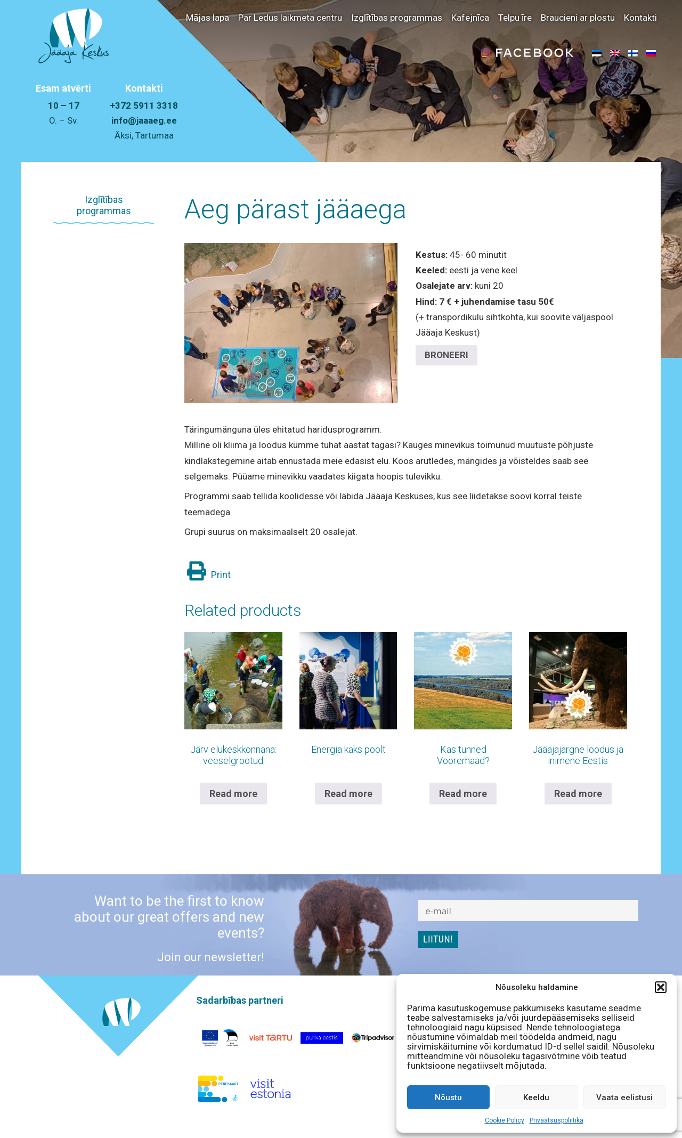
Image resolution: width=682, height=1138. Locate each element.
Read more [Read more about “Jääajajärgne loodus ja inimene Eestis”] (578, 793)
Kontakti (640, 17)
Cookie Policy (504, 1120)
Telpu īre (515, 17)
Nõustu (448, 1097)
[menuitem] (597, 52)
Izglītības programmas (396, 17)
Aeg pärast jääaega (295, 209)
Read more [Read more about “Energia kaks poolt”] (348, 793)
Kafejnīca (470, 17)
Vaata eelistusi (624, 1097)
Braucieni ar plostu (578, 17)
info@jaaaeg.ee (144, 120)
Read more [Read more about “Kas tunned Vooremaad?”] (463, 793)
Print (209, 574)
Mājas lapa (207, 17)
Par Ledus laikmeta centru (290, 17)
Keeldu (536, 1097)
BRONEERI (446, 354)
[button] (660, 987)
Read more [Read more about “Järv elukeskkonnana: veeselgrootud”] (233, 793)
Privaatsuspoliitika (556, 1120)
